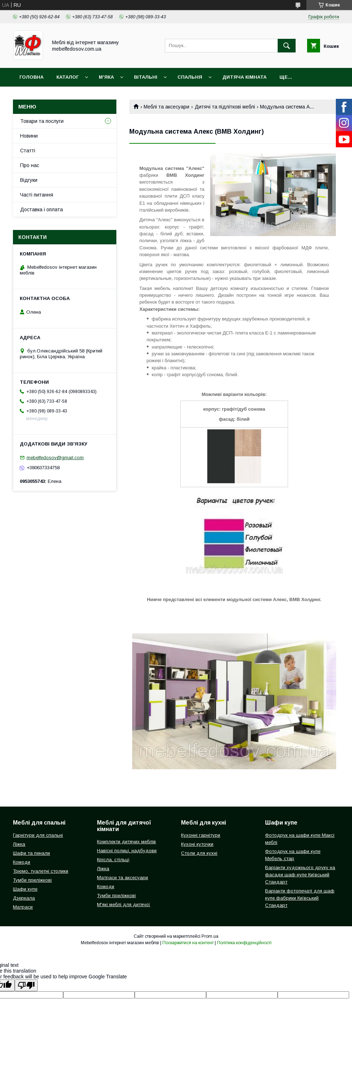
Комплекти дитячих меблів (126, 841)
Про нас (29, 165)
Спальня (189, 77)
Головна (31, 77)
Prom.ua (210, 936)
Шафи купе (25, 889)
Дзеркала (24, 898)
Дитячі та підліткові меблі (225, 107)
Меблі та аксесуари (166, 107)
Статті (27, 150)
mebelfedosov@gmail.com (55, 457)
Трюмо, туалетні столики (40, 871)
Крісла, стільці (113, 859)
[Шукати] (287, 45)
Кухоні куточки (197, 844)
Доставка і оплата (41, 209)
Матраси (23, 907)
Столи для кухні (199, 853)
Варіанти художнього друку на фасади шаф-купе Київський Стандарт (300, 875)
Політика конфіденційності (244, 942)
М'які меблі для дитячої (123, 904)
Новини (29, 136)
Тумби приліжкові (32, 880)
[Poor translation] (26, 985)
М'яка (106, 77)
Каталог (67, 77)
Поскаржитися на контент (188, 942)
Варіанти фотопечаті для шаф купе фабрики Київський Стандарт (299, 898)
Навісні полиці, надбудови (127, 850)
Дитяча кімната (244, 77)
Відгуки (28, 180)
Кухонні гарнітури (200, 835)
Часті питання (36, 195)
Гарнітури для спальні (38, 835)
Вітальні (145, 77)
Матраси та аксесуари (122, 877)
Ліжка (19, 844)
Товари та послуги (42, 121)
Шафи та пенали (31, 853)
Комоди (21, 862)
